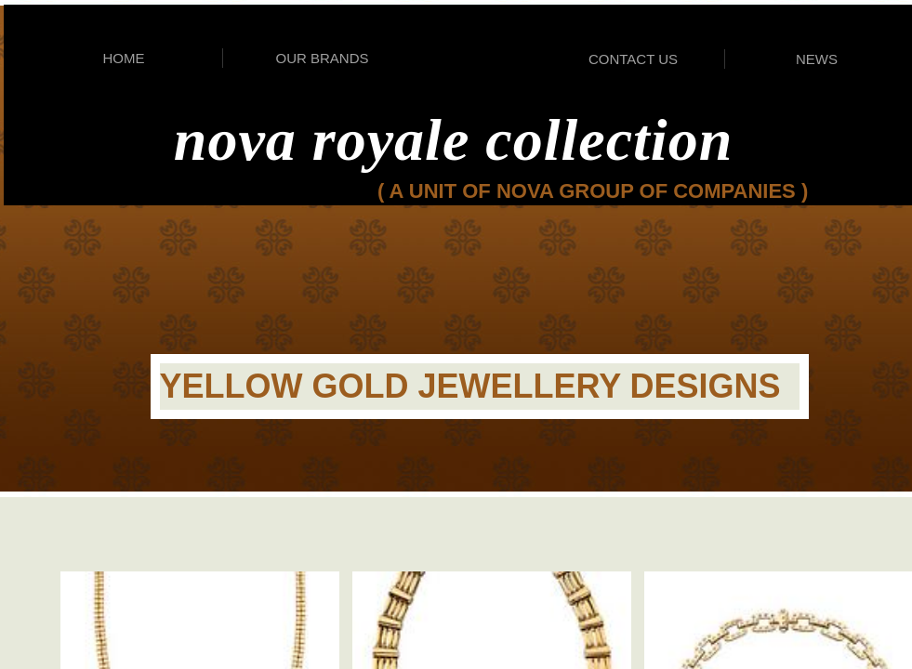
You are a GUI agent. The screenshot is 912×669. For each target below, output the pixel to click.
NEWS (817, 59)
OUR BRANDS (321, 58)
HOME (124, 58)
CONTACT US (633, 59)
